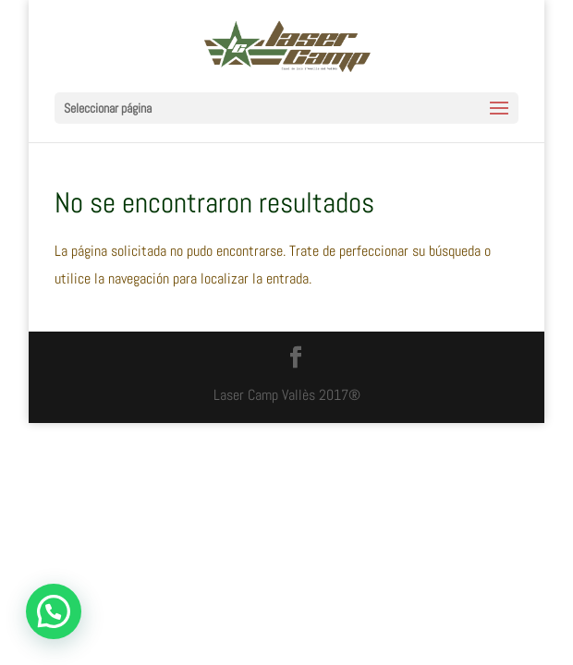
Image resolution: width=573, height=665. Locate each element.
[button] (53, 611)
